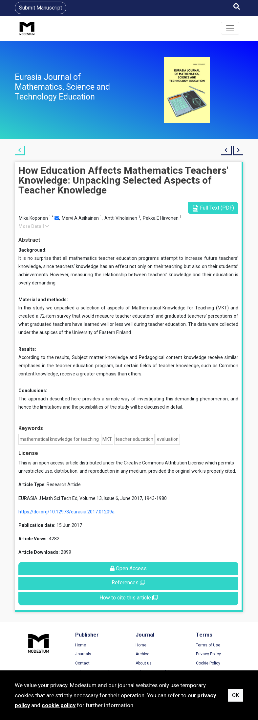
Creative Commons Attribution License (164, 462)
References (128, 582)
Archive (142, 654)
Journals (83, 654)
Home (80, 645)
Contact (82, 663)
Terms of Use (208, 645)
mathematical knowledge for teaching (59, 439)
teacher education (134, 439)
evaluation (168, 439)
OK (235, 695)
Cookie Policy (208, 663)
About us (144, 663)
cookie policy (58, 705)
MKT (107, 439)
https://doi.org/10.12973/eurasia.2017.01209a (66, 511)
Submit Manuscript (40, 8)
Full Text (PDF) (213, 208)
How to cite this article (128, 598)
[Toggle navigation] (230, 28)
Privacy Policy (208, 654)
